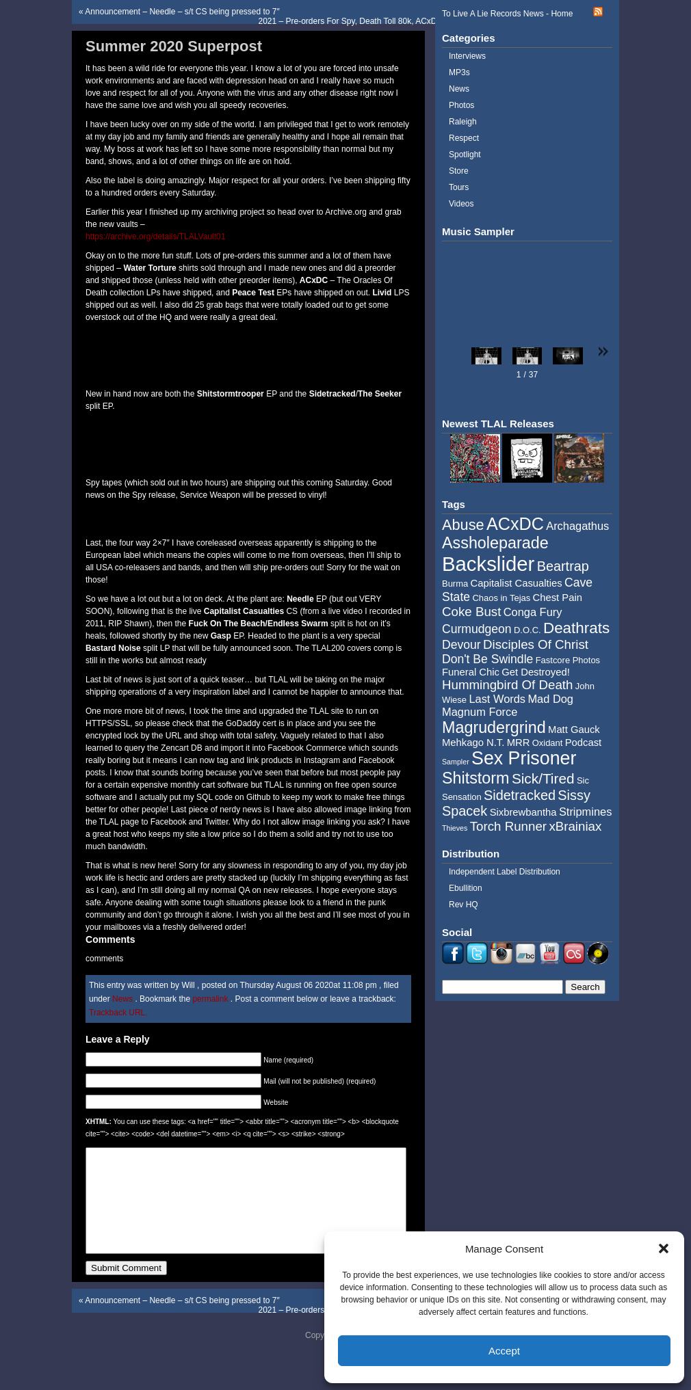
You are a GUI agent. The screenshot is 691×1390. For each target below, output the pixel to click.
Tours (459, 187)
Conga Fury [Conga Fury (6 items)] (533, 612)
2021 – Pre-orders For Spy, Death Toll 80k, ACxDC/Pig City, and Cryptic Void (397, 21)
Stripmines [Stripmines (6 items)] (585, 811)
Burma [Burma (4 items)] (455, 583)
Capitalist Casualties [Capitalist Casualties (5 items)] (516, 583)
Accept (504, 1350)
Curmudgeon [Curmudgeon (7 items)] (477, 629)
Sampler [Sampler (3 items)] (455, 762)
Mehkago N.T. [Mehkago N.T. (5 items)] (473, 742)
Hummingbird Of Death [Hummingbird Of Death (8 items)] (507, 685)
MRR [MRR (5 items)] (518, 742)
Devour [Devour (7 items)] (461, 645)
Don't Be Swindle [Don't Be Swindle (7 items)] (487, 659)
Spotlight (465, 154)
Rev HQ (463, 904)
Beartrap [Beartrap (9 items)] (563, 566)
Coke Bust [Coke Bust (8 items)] (471, 611)
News (122, 999)
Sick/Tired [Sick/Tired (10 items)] (543, 778)
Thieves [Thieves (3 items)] (454, 828)
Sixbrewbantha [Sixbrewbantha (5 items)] (523, 812)
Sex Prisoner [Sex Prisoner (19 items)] (523, 758)
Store (459, 171)
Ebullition (465, 888)
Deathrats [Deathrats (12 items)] (576, 628)
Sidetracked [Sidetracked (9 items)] (520, 795)
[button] (663, 1248)
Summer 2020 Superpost (174, 46)
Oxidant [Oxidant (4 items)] (547, 743)
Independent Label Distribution (504, 872)
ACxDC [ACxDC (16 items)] (515, 523)
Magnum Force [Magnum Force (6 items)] (479, 712)
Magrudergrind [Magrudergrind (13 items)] (494, 727)
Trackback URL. (118, 1012)
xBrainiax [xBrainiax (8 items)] (575, 826)
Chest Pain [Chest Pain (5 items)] (557, 597)
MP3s (459, 72)
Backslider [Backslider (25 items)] (488, 563)
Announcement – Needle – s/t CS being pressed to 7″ (182, 11)
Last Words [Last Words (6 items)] (497, 699)
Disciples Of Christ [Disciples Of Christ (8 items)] (535, 644)
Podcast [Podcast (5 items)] (583, 742)
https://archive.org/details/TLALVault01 (155, 236)
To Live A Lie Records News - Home (507, 13)
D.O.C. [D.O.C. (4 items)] (527, 630)
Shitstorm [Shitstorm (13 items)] (476, 778)
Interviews (467, 56)
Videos (461, 204)
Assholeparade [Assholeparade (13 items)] (495, 543)
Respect (464, 138)
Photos (461, 105)
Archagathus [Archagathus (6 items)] (577, 526)
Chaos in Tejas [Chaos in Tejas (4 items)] (501, 598)
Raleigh (463, 121)
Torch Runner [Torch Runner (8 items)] (508, 826)
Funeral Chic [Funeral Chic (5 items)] (470, 672)
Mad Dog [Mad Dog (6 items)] (550, 699)
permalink (211, 999)
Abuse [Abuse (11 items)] (463, 524)
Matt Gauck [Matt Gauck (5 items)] (574, 729)
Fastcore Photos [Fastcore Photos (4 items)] (568, 660)
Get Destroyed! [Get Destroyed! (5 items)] (535, 672)
